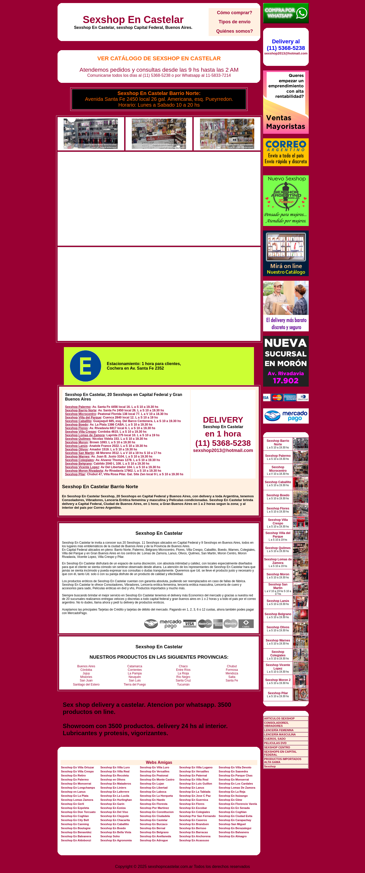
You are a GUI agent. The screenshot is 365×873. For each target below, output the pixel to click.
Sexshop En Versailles (155, 771)
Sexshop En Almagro (233, 836)
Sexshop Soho (110, 836)
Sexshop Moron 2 (277, 680)
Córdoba (86, 670)
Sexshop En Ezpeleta (75, 807)
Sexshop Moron (76, 442)
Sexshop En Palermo (74, 779)
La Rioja (183, 673)
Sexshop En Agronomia (116, 840)
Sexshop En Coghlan (233, 811)
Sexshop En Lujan (152, 783)
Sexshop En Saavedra (233, 771)
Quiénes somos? (234, 31)
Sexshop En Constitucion (157, 811)
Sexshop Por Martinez (154, 807)
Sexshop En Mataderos (115, 783)
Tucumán (183, 684)
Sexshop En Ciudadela (155, 816)
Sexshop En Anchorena (194, 836)
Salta (231, 677)
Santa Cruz (183, 680)
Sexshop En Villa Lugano (195, 767)
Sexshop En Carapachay (235, 820)
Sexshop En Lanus (191, 787)
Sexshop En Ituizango (233, 795)
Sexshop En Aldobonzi (76, 840)
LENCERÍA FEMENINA (279, 730)
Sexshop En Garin (112, 803)
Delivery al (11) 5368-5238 (286, 44)
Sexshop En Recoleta (114, 775)
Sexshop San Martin (79, 453)
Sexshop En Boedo (113, 828)
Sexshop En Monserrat (234, 779)
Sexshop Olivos (76, 449)
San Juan (86, 680)
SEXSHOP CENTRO (277, 747)
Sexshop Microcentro (80, 414)
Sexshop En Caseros (193, 820)
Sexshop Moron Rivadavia (84, 470)
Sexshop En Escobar (193, 807)
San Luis (135, 680)
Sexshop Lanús (76, 446)
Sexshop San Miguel (232, 824)
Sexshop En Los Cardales (236, 783)
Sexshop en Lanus (73, 791)
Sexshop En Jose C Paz (195, 795)
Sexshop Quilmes (77, 439)
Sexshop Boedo (76, 424)
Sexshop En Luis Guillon (195, 783)
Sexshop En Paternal (193, 775)
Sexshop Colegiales (79, 460)
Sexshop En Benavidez (76, 832)
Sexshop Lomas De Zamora (237, 787)
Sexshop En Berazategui (235, 828)
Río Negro (183, 677)
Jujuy (86, 673)
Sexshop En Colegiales (194, 811)
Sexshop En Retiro (73, 775)
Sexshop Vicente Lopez (82, 467)
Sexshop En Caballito (114, 824)
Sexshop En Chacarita (115, 820)
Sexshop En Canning (75, 824)
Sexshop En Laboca (153, 791)
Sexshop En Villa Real (115, 771)
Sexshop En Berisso (192, 828)
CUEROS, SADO (275, 738)
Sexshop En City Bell (75, 820)
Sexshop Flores (76, 428)
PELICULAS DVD (275, 743)
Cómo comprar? (234, 12)
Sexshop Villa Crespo (80, 431)
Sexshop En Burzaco (154, 824)
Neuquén (135, 677)
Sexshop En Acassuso (194, 840)
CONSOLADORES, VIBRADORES (276, 724)
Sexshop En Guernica (193, 799)
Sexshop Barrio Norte (80, 410)
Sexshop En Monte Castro (157, 779)
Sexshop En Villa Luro (115, 767)
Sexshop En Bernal (152, 828)
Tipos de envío (235, 21)
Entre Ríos (183, 670)
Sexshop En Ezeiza (113, 807)
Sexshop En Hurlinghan (116, 799)
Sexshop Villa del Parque (83, 417)
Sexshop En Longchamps (78, 787)
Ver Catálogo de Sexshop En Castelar (159, 58)
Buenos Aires (86, 666)
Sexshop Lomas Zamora (77, 799)
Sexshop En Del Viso (114, 811)
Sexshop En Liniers (113, 787)
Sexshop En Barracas (193, 832)
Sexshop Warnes (77, 456)
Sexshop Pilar (75, 474)
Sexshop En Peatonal (154, 775)
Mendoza (232, 673)
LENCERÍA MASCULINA (280, 734)
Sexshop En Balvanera (234, 832)
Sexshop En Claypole (114, 816)
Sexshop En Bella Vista (115, 832)
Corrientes (135, 670)
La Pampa (135, 673)
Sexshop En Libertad (154, 787)
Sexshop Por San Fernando (197, 816)
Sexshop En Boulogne (75, 828)
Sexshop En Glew (230, 799)
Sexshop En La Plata (74, 795)
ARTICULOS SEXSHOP (279, 718)
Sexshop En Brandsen (194, 824)
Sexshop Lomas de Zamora (84, 435)
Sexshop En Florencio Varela (238, 803)
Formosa (232, 670)
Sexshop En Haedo (152, 799)
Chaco (183, 666)
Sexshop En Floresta (154, 803)
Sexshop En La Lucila (114, 795)
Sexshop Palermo (77, 407)
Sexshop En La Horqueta (156, 795)
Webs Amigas (159, 762)
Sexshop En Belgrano (154, 832)
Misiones (86, 677)
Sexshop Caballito (78, 421)
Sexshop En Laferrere (114, 791)
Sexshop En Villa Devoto (235, 767)
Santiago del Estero (86, 684)
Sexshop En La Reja (232, 791)
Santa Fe (232, 680)
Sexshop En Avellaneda (155, 836)
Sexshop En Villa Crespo (77, 771)
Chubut (232, 666)
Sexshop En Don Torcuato (78, 811)
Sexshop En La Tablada (194, 791)
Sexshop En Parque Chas (235, 775)
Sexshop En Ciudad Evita (235, 816)
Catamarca (134, 666)
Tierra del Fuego (135, 684)
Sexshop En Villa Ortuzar (77, 767)
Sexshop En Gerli (72, 803)
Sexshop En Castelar (133, 19)
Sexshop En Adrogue (154, 840)
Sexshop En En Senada (234, 807)
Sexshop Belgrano (78, 463)
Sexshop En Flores (191, 803)
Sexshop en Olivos (112, 779)
